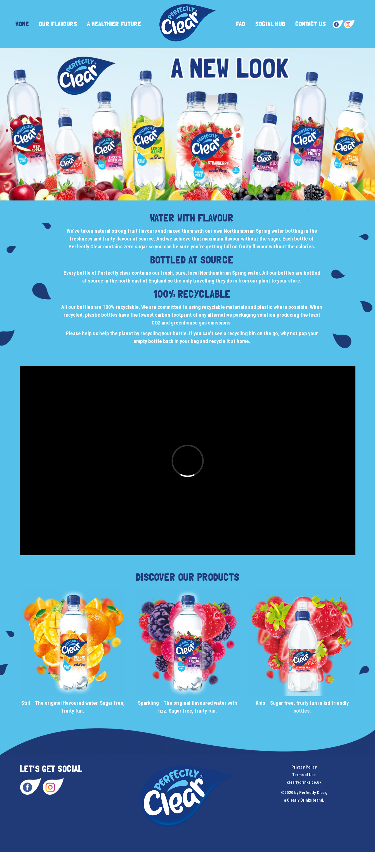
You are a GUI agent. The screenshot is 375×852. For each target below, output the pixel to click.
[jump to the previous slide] (10, 124)
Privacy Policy (304, 767)
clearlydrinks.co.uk (304, 782)
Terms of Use (304, 774)
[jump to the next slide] (365, 124)
